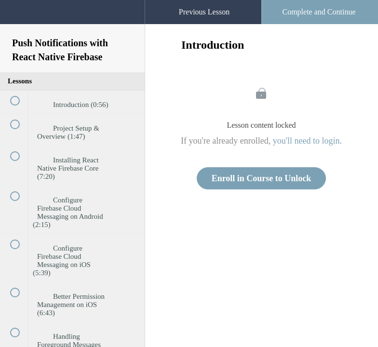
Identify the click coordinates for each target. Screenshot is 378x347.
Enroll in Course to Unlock (261, 178)
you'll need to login (306, 141)
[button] (128, 5)
